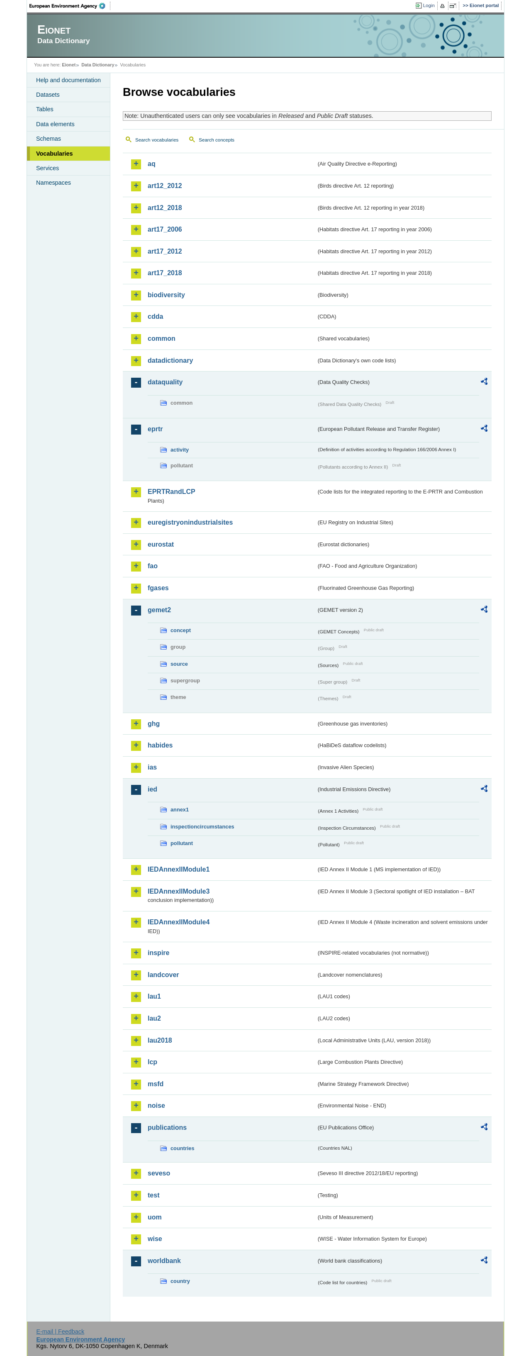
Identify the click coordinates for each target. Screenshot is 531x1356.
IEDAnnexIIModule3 (178, 891)
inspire (158, 952)
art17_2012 (165, 251)
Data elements (55, 124)
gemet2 (159, 609)
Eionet (69, 64)
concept (181, 630)
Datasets (48, 94)
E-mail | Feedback (60, 1331)
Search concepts (216, 139)
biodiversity (166, 294)
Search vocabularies (156, 139)
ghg (154, 723)
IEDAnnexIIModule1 (178, 869)
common (161, 338)
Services (47, 168)
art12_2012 (165, 185)
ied (152, 789)
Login (429, 5)
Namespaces (53, 182)
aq (152, 163)
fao (153, 565)
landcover (163, 974)
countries (183, 1148)
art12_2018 (165, 207)
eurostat (161, 544)
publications (167, 1127)
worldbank (164, 1260)
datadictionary (170, 360)
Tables (45, 109)
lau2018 (160, 1040)
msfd (155, 1083)
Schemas (48, 138)
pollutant (182, 843)
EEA (70, 6)
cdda (155, 316)
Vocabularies (54, 153)
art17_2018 (165, 272)
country (180, 1281)
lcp (152, 1061)
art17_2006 (165, 229)
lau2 (154, 1018)
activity (180, 450)
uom (155, 1217)
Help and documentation (68, 80)
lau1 (154, 996)
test (153, 1195)
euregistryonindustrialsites (190, 522)
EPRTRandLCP (171, 491)
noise (156, 1105)
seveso (159, 1173)
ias (152, 767)
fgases (158, 587)
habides (160, 745)
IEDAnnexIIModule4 (178, 922)
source (179, 664)
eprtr (155, 428)
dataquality (165, 382)
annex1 (180, 809)
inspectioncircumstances (202, 826)
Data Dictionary (97, 64)
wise (155, 1238)
